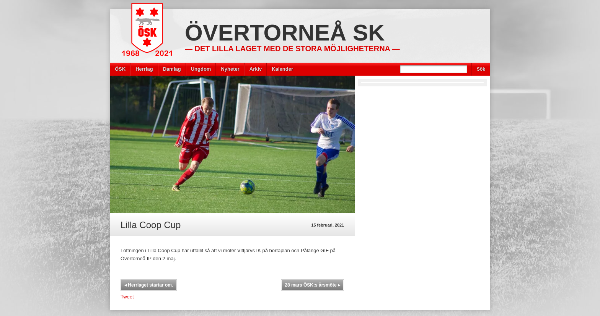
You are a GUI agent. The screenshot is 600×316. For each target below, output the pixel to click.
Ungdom (201, 69)
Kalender (282, 69)
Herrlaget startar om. (148, 285)
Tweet (127, 297)
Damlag (172, 69)
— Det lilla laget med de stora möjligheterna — (292, 48)
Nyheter (230, 69)
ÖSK (120, 69)
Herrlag (144, 69)
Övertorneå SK (285, 32)
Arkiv (255, 69)
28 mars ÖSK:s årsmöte (312, 285)
